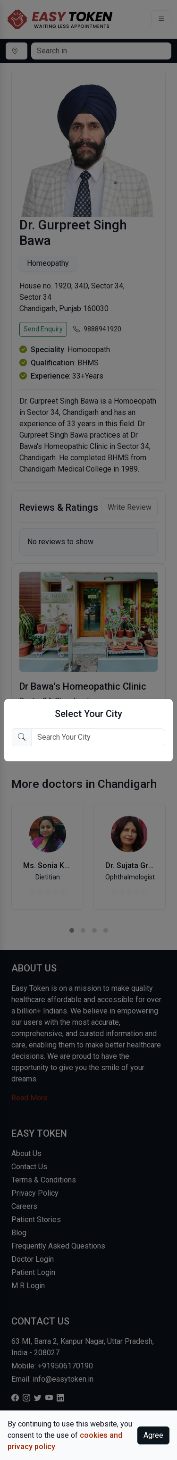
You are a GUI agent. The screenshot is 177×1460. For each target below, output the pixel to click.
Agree (153, 1435)
